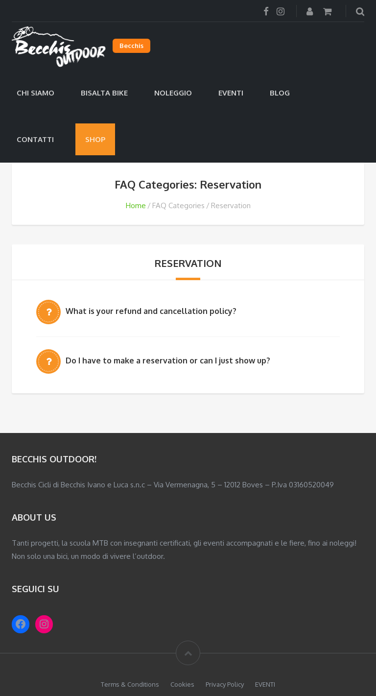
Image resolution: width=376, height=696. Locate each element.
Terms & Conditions (130, 684)
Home (136, 205)
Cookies (182, 684)
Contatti (35, 139)
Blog (280, 92)
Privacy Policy (225, 684)
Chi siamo (35, 92)
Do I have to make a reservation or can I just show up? (168, 360)
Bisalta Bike (104, 92)
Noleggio (173, 92)
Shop (95, 139)
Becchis (131, 45)
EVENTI (230, 92)
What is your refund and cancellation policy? (151, 311)
